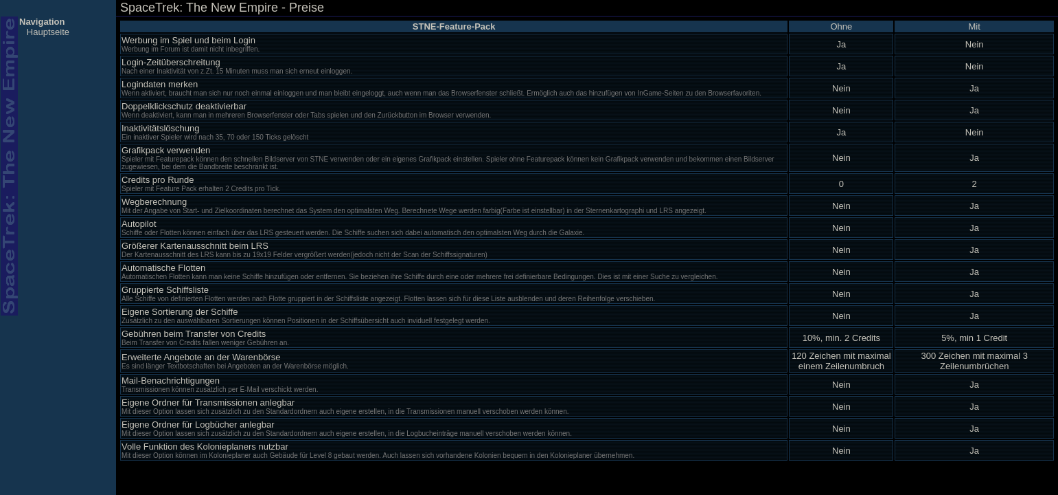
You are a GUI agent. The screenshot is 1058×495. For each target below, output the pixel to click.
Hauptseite (48, 32)
